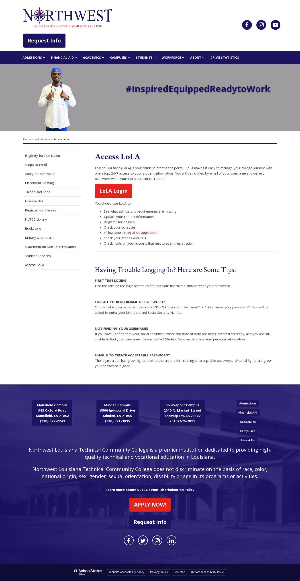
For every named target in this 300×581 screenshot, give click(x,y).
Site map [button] (179, 572)
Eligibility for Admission (42, 155)
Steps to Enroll (36, 164)
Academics (248, 422)
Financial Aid (34, 201)
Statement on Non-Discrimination (50, 246)
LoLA (123, 203)
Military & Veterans (39, 237)
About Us (248, 440)
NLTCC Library (36, 219)
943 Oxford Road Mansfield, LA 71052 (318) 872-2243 (52, 413)
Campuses (247, 431)
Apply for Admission (40, 173)
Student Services (38, 255)
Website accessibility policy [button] (127, 572)
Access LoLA (34, 265)
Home (27, 139)
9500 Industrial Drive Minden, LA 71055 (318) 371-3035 (117, 413)
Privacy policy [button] (159, 572)
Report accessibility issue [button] (207, 572)
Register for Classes (40, 210)
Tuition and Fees (37, 192)
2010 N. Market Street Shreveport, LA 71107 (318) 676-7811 (183, 413)
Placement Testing (39, 183)
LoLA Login (114, 190)
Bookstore (39, 229)
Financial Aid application (139, 232)
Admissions (42, 139)
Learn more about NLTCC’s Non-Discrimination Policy (150, 489)
